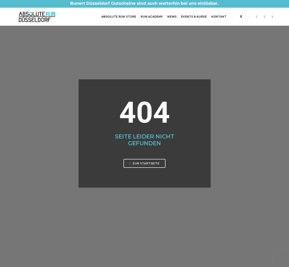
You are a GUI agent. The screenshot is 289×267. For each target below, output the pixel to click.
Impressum (156, 193)
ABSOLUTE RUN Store (118, 16)
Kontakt (218, 16)
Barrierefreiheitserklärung (166, 214)
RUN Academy (152, 16)
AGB (151, 203)
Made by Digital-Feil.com (144, 253)
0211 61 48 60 (33, 209)
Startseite (155, 187)
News (172, 16)
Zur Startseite (144, 111)
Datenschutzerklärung (164, 198)
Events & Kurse (194, 16)
